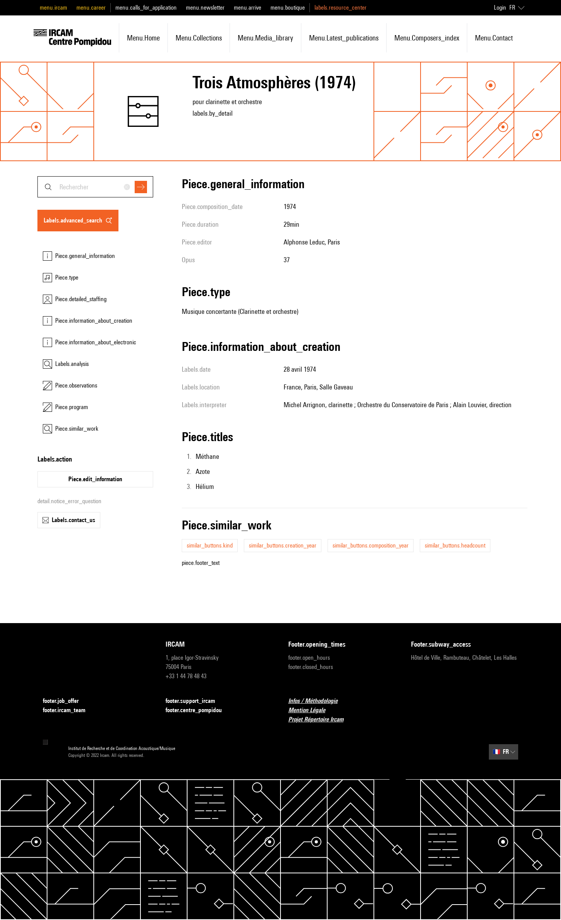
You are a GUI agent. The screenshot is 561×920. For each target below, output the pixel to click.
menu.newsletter (205, 7)
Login (500, 7)
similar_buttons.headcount (455, 545)
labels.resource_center (340, 7)
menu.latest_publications (344, 38)
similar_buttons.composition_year (371, 545)
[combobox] (95, 186)
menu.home (143, 38)
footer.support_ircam (195, 701)
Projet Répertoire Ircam (320, 720)
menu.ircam (53, 7)
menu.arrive (247, 7)
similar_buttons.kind (210, 545)
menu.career (91, 7)
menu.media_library (265, 38)
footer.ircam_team (69, 710)
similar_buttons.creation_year (282, 545)
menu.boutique (287, 7)
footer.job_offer (65, 701)
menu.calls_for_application (146, 7)
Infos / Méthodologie (317, 701)
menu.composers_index (426, 38)
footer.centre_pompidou (198, 710)
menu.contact (494, 38)
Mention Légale (311, 710)
